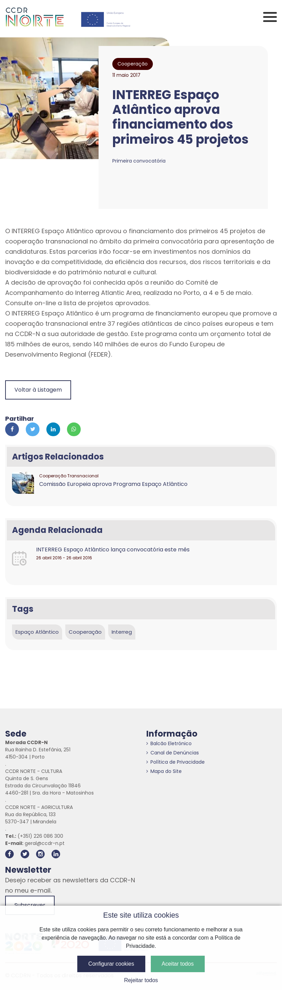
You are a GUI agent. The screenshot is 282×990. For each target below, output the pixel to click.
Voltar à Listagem (38, 390)
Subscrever (29, 905)
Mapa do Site (164, 771)
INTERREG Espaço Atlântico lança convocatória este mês (113, 549)
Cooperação (85, 631)
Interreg (122, 631)
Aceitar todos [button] (178, 964)
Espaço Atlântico (37, 631)
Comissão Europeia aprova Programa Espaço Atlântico (113, 484)
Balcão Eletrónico (169, 743)
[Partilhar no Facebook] (12, 429)
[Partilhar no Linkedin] (53, 429)
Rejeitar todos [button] (141, 980)
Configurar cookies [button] (111, 964)
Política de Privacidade (175, 762)
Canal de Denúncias (172, 752)
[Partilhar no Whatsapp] (74, 429)
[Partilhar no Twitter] (33, 429)
